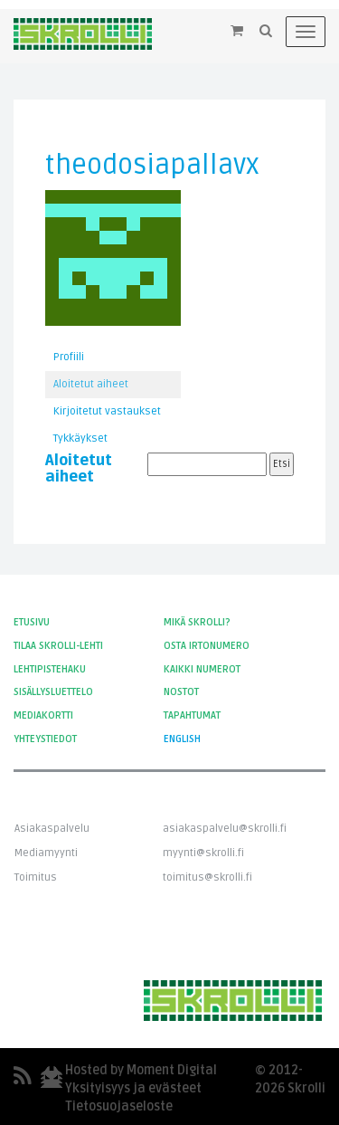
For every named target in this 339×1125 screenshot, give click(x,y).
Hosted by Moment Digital (141, 1070)
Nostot (181, 692)
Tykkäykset (80, 438)
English (182, 739)
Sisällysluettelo (53, 692)
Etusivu (32, 622)
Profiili (68, 357)
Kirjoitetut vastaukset (107, 411)
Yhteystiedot (45, 739)
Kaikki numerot (202, 669)
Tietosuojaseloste (119, 1106)
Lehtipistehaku (50, 669)
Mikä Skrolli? (197, 622)
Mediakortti (43, 715)
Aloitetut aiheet (90, 384)
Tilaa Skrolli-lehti (58, 646)
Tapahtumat (192, 715)
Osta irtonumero (207, 646)
